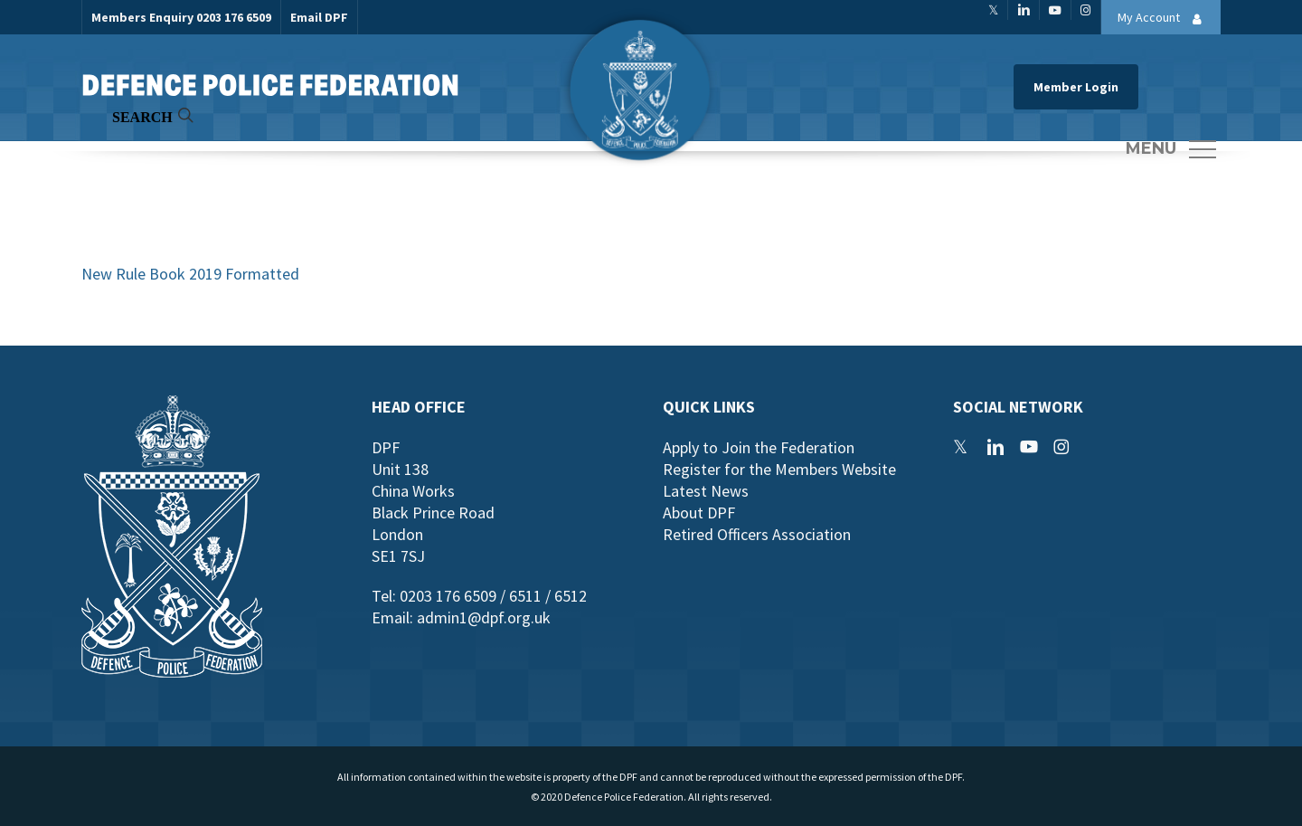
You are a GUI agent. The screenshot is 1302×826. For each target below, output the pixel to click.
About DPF (699, 512)
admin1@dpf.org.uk (484, 617)
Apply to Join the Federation (758, 447)
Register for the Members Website (779, 469)
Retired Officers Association (757, 534)
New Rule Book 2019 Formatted (190, 273)
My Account (1165, 19)
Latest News (706, 490)
